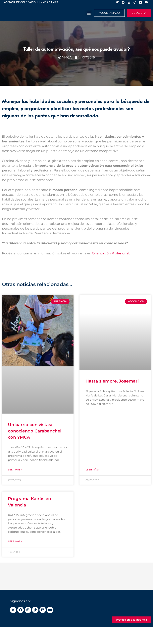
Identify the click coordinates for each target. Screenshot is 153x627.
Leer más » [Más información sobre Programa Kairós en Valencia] (15, 541)
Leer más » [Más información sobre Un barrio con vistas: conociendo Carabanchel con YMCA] (15, 469)
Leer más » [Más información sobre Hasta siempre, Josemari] (92, 469)
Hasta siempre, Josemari (112, 381)
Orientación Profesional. (111, 253)
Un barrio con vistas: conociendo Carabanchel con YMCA (34, 431)
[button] (88, 13)
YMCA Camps (49, 2)
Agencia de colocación (21, 2)
